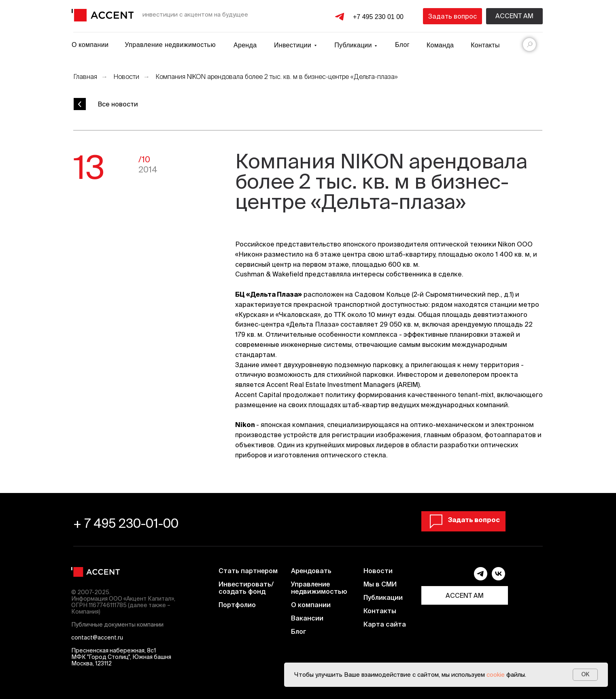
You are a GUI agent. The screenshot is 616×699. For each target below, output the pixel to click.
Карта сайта (384, 624)
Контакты (485, 45)
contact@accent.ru (97, 637)
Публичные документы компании (117, 624)
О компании (90, 44)
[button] (452, 16)
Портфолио (237, 604)
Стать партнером (248, 570)
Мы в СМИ (380, 584)
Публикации (383, 597)
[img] (103, 15)
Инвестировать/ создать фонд (246, 587)
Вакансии (307, 618)
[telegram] (480, 578)
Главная (85, 76)
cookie (495, 674)
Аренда (245, 45)
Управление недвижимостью (170, 44)
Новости (126, 76)
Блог (402, 44)
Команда (440, 45)
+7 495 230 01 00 (378, 16)
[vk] (498, 578)
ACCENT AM (465, 595)
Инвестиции (292, 45)
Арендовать (311, 570)
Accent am (514, 15)
